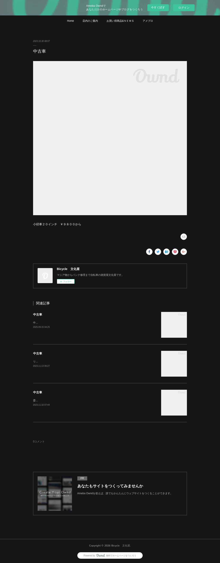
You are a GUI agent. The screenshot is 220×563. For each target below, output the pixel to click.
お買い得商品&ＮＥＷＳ (120, 20)
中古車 (37, 314)
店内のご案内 (90, 20)
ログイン (183, 7)
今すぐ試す (158, 7)
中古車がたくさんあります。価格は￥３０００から (62, 322)
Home (70, 20)
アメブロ (148, 20)
